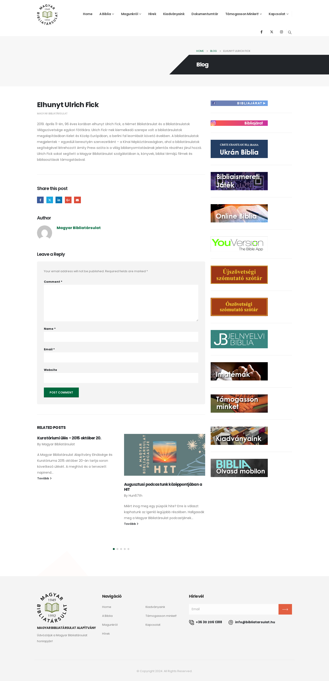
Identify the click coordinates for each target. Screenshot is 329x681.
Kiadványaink (173, 14)
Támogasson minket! (242, 14)
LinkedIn (59, 200)
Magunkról (129, 14)
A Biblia (105, 14)
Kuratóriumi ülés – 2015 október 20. (69, 438)
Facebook (40, 200)
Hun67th (135, 495)
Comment (53, 282)
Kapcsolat (277, 14)
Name (50, 329)
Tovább (44, 478)
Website (50, 370)
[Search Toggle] (290, 32)
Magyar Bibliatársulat (52, 113)
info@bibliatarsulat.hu (251, 622)
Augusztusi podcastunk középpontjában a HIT (163, 487)
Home (87, 14)
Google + (68, 200)
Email (77, 200)
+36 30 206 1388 (205, 622)
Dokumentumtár (204, 14)
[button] (114, 549)
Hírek (152, 14)
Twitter (49, 200)
